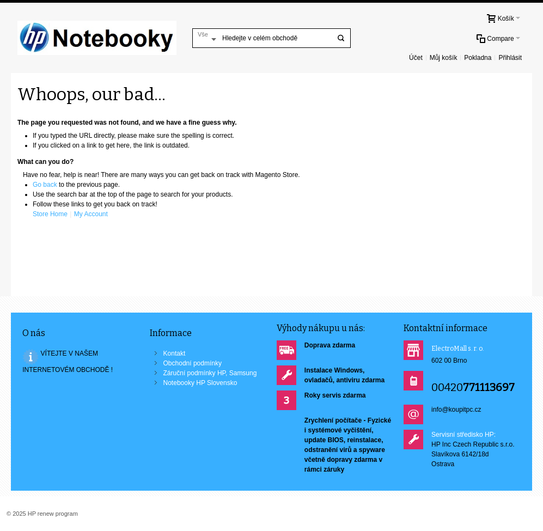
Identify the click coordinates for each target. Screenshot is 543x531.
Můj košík (443, 58)
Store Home (50, 214)
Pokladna (477, 58)
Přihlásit (510, 58)
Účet (416, 58)
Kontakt (174, 353)
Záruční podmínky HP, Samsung (210, 373)
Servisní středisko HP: (463, 434)
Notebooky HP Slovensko (200, 383)
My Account (91, 214)
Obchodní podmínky (192, 363)
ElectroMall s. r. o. (457, 348)
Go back (45, 184)
